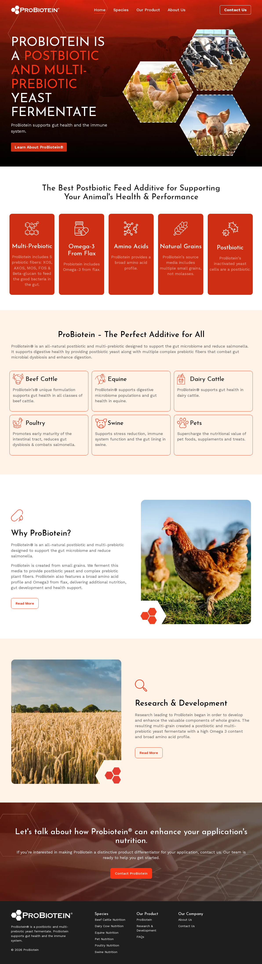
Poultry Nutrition (107, 945)
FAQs (140, 937)
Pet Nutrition (104, 939)
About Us (185, 919)
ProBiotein (144, 919)
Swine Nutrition (106, 952)
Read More (25, 603)
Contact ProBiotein (131, 873)
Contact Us (186, 926)
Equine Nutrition (106, 932)
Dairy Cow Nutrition (109, 926)
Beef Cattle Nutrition (110, 919)
